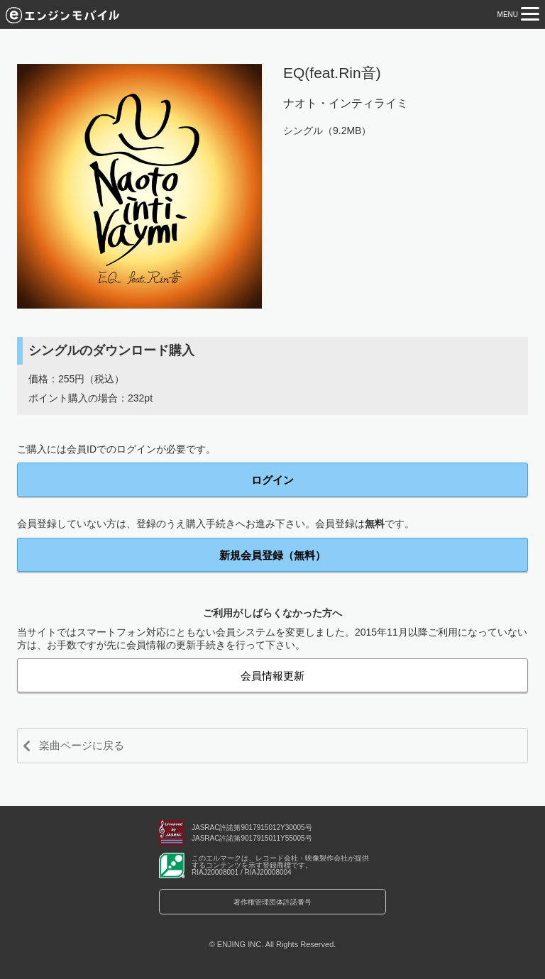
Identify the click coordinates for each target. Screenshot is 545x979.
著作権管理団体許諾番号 (272, 902)
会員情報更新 (272, 676)
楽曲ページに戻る (81, 745)
